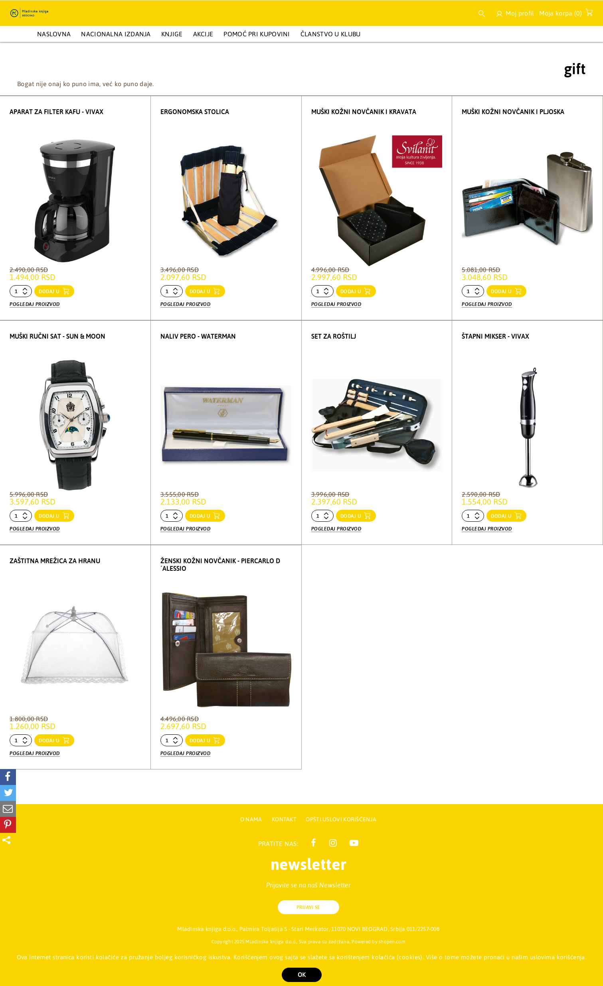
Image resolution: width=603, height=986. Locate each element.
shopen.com (392, 942)
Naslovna (54, 33)
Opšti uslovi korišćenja (341, 819)
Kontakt (285, 819)
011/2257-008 (423, 929)
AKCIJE (203, 33)
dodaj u (50, 291)
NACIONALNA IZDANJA (115, 33)
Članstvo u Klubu (331, 33)
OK (302, 974)
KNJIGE (172, 33)
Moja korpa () (563, 14)
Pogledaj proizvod (35, 304)
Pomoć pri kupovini (256, 33)
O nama (251, 819)
